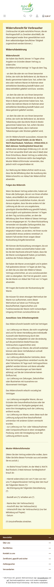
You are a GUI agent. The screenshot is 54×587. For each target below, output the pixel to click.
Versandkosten (42, 578)
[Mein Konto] (37, 16)
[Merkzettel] (31, 16)
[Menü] (4, 16)
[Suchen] (24, 16)
